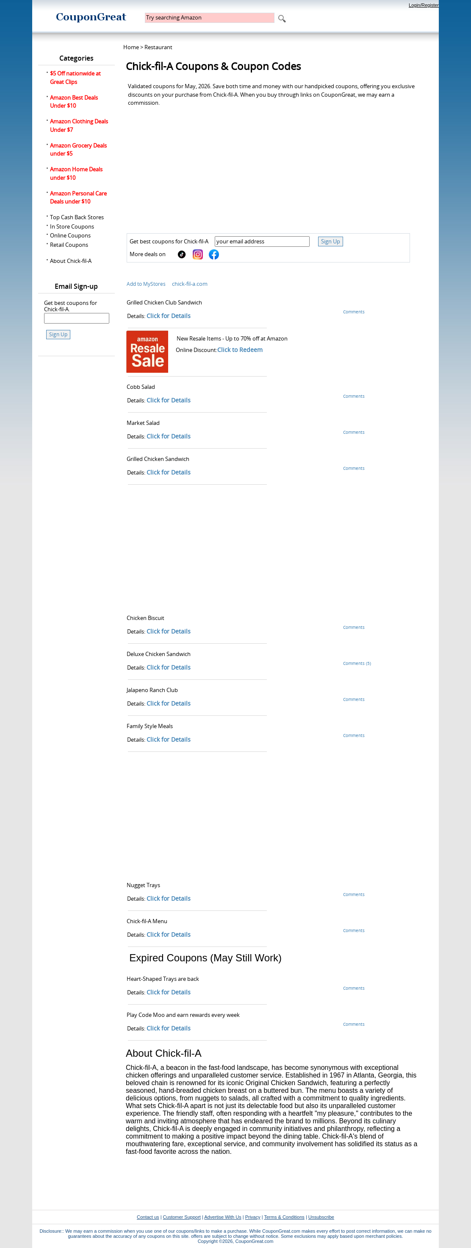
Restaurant (158, 47)
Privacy (252, 1217)
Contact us (148, 1217)
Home (131, 47)
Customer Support (182, 1217)
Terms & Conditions (284, 1217)
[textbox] (209, 18)
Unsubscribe (321, 1217)
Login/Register (424, 5)
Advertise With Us (222, 1217)
